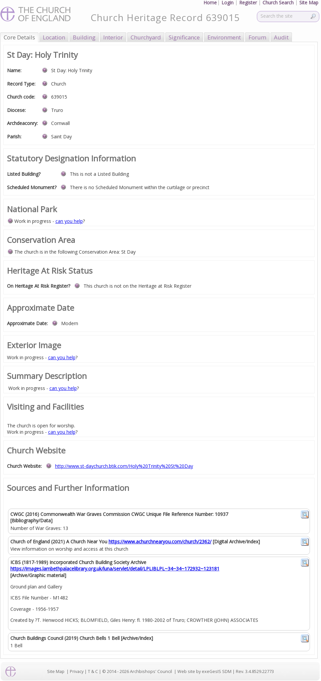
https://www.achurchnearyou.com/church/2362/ (160, 541)
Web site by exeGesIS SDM (204, 671)
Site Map (55, 671)
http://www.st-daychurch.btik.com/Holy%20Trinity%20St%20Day (124, 466)
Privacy (77, 671)
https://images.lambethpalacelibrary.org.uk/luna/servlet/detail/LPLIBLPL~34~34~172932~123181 (114, 568)
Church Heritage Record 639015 (165, 17)
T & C (93, 671)
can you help (69, 221)
